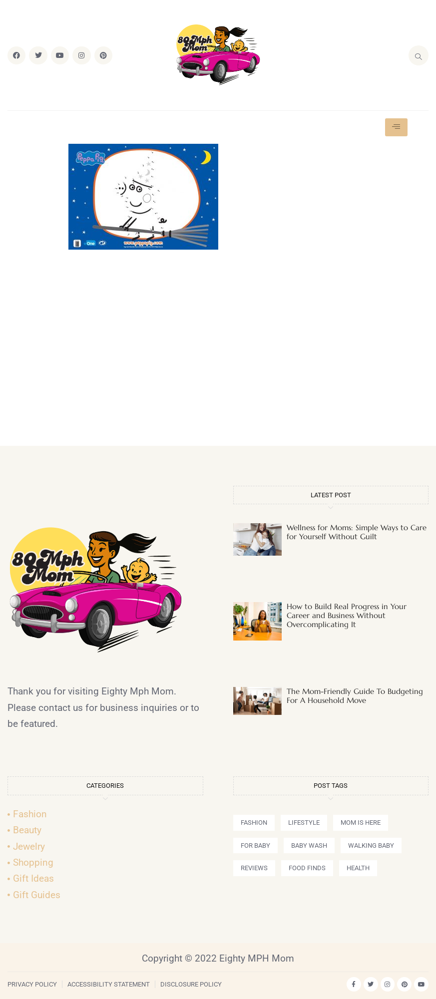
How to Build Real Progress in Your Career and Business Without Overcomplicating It (347, 615)
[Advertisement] (218, 352)
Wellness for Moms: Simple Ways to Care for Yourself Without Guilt (357, 532)
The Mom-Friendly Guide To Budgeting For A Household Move (355, 695)
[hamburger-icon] (396, 127)
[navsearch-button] (419, 55)
